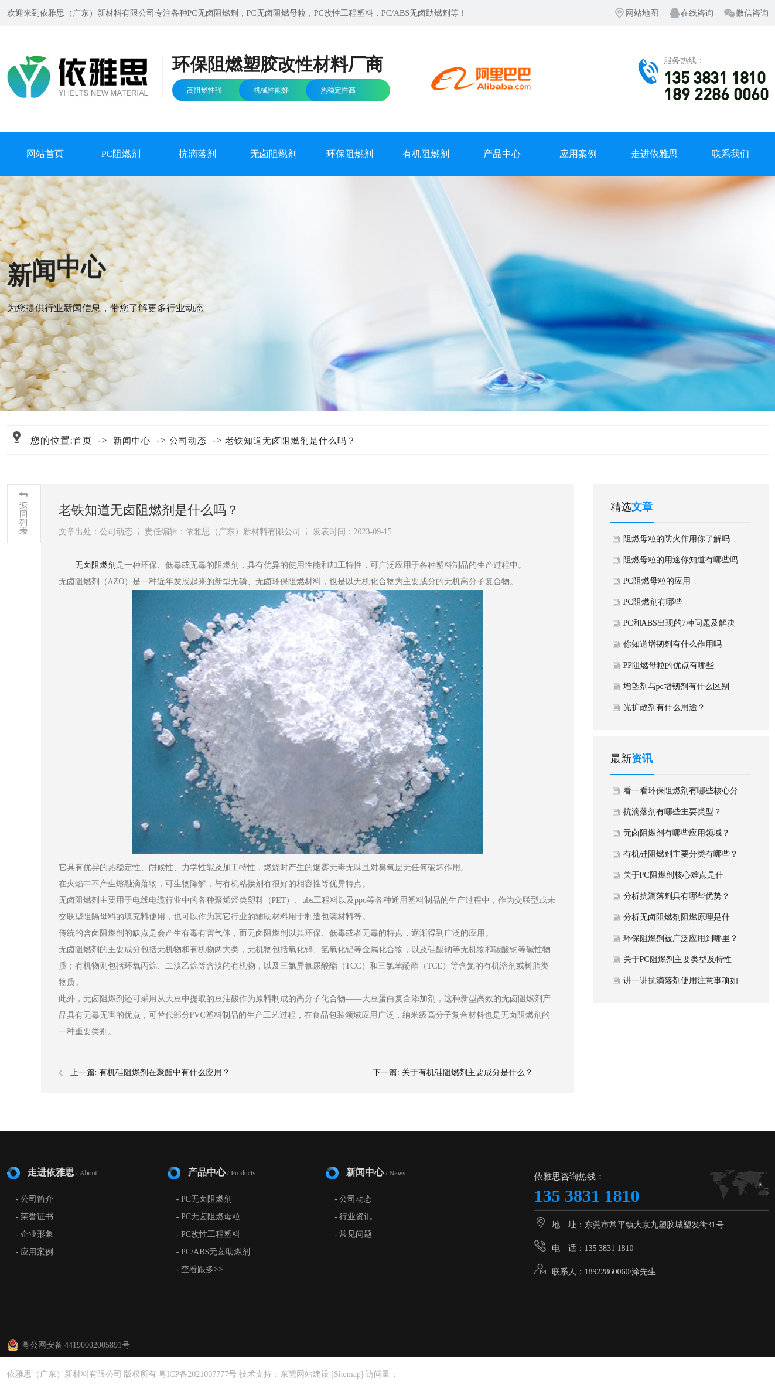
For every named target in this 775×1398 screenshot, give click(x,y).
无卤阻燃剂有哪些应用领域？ (676, 832)
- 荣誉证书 (34, 1216)
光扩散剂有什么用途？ (664, 707)
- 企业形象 (34, 1234)
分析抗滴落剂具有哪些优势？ (676, 896)
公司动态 (188, 440)
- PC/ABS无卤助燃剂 (213, 1251)
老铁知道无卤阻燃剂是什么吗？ (290, 440)
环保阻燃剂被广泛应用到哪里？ (680, 938)
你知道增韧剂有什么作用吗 (672, 644)
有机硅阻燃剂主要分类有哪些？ (680, 854)
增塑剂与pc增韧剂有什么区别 (676, 686)
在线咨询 (697, 13)
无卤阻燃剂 (273, 154)
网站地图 (642, 13)
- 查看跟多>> (199, 1269)
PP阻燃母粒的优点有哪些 (669, 665)
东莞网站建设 (304, 1374)
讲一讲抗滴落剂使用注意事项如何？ (680, 983)
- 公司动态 (353, 1199)
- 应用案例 (34, 1251)
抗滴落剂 (197, 154)
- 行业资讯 (353, 1216)
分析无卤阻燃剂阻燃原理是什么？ (676, 920)
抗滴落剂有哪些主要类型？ (672, 811)
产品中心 (502, 154)
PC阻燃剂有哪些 (652, 602)
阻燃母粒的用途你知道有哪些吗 (680, 559)
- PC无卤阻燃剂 (204, 1199)
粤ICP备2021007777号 (198, 1374)
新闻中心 (132, 440)
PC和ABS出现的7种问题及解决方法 (679, 626)
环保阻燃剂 (349, 154)
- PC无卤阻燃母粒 (208, 1216)
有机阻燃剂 (425, 154)
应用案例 (578, 154)
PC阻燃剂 (121, 154)
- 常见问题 (353, 1234)
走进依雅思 (654, 154)
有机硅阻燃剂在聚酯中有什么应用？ (164, 1072)
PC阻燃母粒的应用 (657, 581)
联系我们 (730, 154)
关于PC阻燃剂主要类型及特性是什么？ (677, 962)
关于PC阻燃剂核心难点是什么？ (673, 878)
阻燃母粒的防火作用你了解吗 (676, 538)
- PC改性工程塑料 (208, 1234)
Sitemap (347, 1374)
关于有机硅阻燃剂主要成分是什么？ (467, 1072)
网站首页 (45, 154)
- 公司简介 (34, 1199)
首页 (82, 440)
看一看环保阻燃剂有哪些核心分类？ (680, 794)
